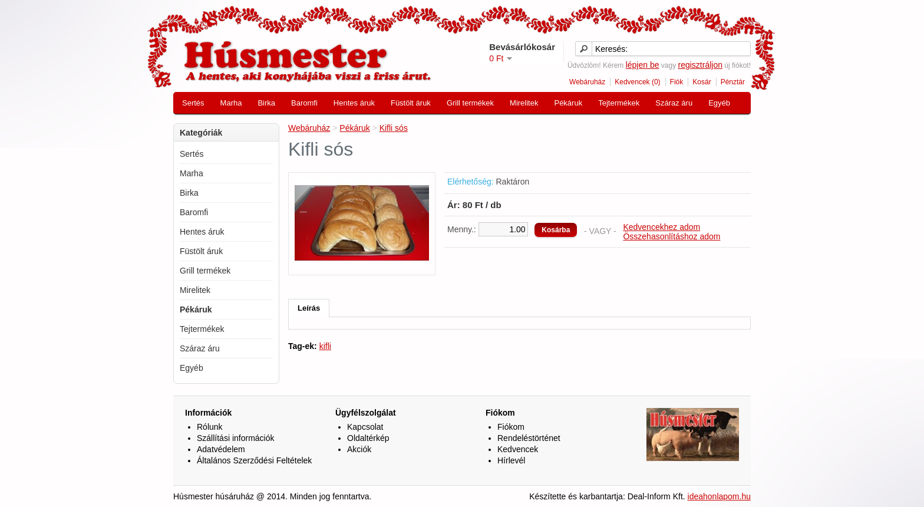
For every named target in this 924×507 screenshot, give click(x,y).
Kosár (701, 82)
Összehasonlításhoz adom (671, 236)
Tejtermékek (618, 102)
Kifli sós (394, 128)
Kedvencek (517, 449)
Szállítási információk (236, 438)
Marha (231, 102)
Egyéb (719, 102)
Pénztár (733, 82)
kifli (325, 346)
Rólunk (210, 427)
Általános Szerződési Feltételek (254, 460)
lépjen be (642, 65)
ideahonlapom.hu (719, 496)
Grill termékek (470, 102)
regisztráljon (700, 65)
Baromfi (304, 102)
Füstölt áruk (411, 102)
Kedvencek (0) (637, 82)
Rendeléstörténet (528, 438)
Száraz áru (673, 102)
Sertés (193, 102)
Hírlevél (511, 460)
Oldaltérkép (368, 438)
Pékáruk (568, 102)
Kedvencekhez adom (661, 227)
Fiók (677, 82)
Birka (266, 102)
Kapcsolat (365, 427)
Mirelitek (524, 102)
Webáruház (587, 82)
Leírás (309, 308)
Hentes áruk (354, 102)
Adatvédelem (221, 449)
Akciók (359, 449)
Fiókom (510, 427)
